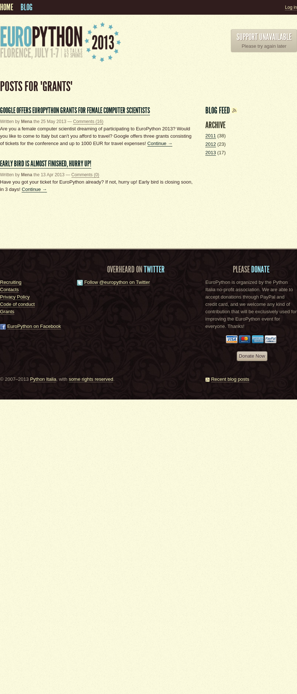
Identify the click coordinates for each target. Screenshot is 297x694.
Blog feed (221, 110)
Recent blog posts (230, 379)
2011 (210, 135)
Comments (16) (88, 121)
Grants (7, 311)
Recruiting (11, 282)
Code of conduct (17, 304)
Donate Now (252, 356)
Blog (27, 7)
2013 (210, 152)
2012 (210, 144)
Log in (291, 7)
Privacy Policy (15, 297)
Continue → (160, 143)
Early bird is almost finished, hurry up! (45, 163)
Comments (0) (85, 174)
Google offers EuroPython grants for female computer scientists (75, 110)
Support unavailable (264, 37)
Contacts (9, 289)
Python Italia (43, 379)
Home (6, 7)
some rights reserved (91, 379)
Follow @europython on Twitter (117, 282)
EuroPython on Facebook (34, 326)
